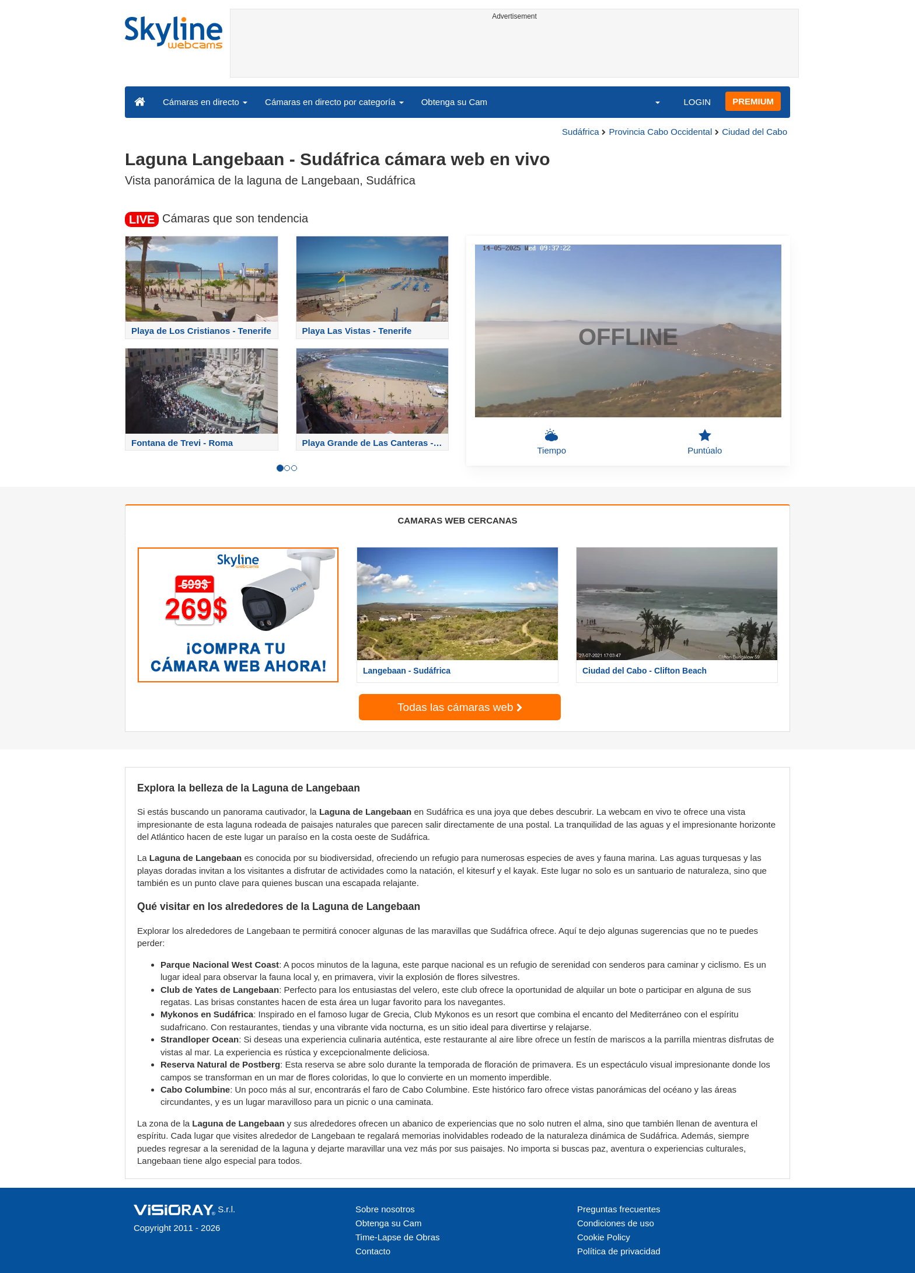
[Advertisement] (514, 51)
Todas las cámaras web (459, 707)
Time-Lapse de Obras (397, 1237)
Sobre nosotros (385, 1209)
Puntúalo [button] (704, 441)
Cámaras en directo (205, 102)
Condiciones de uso (615, 1223)
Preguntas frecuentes (619, 1209)
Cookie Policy (603, 1237)
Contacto (372, 1251)
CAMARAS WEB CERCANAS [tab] (458, 520)
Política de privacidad (619, 1251)
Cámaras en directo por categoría (334, 102)
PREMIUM (753, 101)
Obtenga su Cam (454, 102)
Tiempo (551, 441)
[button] (650, 101)
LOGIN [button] (697, 102)
